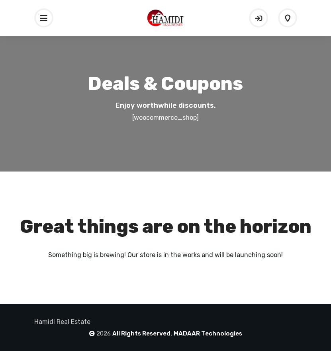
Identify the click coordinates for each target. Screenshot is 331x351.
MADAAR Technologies (208, 333)
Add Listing (287, 17)
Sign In (258, 17)
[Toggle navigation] (43, 17)
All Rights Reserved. (142, 333)
